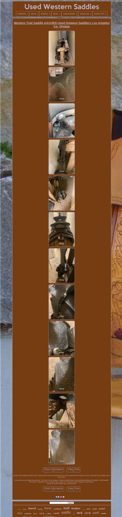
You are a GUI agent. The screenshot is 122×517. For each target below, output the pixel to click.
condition (57, 509)
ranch (56, 513)
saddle (66, 512)
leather (75, 508)
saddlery (48, 513)
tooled (102, 508)
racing (40, 509)
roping (41, 513)
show (19, 513)
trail (66, 508)
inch (88, 509)
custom (24, 509)
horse (48, 508)
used (96, 512)
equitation (27, 513)
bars (19, 509)
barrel (32, 508)
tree (74, 513)
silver (35, 513)
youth (94, 509)
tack (80, 512)
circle (88, 512)
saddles (103, 513)
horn (83, 509)
